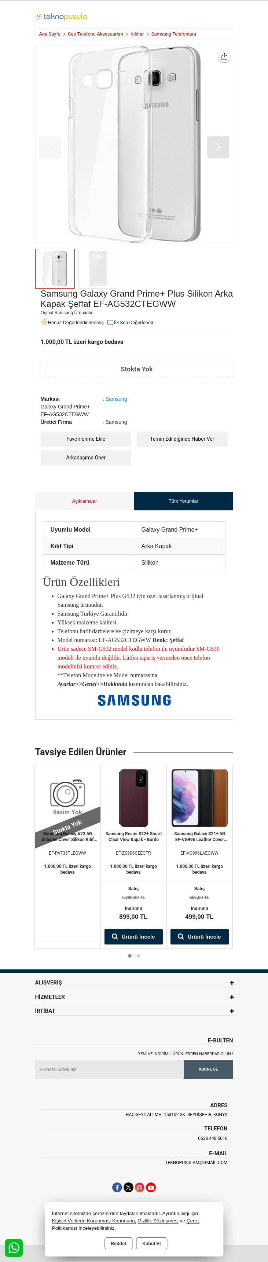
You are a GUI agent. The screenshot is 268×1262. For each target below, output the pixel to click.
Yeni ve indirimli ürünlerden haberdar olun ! (185, 1054)
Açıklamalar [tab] (84, 501)
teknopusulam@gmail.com (196, 1162)
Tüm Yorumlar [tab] (183, 501)
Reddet (118, 1243)
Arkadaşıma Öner (86, 458)
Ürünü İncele (133, 936)
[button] (218, 147)
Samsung (116, 399)
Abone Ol (208, 1069)
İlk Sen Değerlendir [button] (130, 322)
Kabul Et (151, 1243)
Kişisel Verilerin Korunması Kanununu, (94, 1221)
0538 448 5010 (212, 1138)
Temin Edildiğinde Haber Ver (182, 439)
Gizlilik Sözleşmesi (158, 1221)
